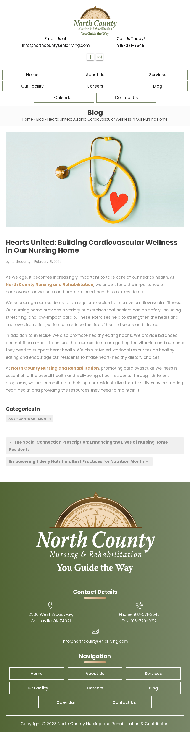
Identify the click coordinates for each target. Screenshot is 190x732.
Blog (157, 86)
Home (32, 74)
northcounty (21, 261)
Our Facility (32, 86)
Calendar (63, 97)
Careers (95, 86)
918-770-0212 (143, 621)
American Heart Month (29, 419)
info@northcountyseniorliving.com (56, 45)
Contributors (157, 724)
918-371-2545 (130, 45)
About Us (95, 74)
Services (157, 74)
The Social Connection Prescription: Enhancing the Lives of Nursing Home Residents (90, 445)
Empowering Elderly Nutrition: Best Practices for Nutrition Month (80, 461)
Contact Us (126, 97)
